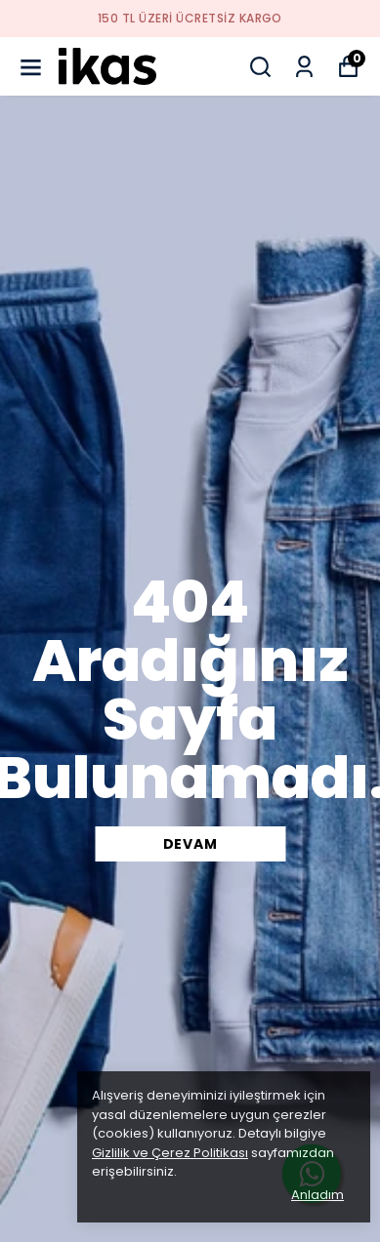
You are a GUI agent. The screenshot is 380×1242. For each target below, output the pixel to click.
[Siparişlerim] (304, 67)
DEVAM (190, 844)
